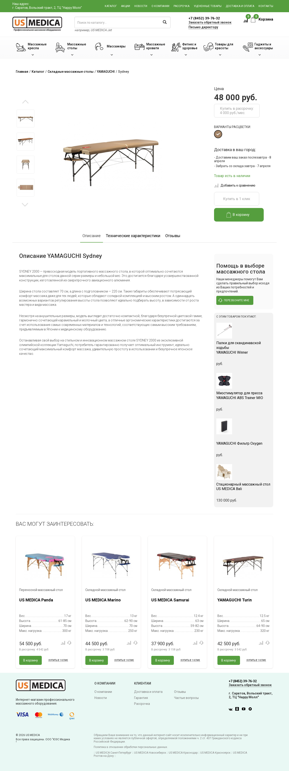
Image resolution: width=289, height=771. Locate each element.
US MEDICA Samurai (170, 600)
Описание (91, 235)
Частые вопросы (186, 698)
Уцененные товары (207, 6)
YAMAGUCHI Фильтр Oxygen (243, 441)
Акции (125, 6)
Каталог (111, 6)
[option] (25, 118)
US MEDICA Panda (36, 600)
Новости (140, 6)
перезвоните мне (234, 300)
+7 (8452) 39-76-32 (204, 18)
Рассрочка (181, 6)
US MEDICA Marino (103, 600)
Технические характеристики (133, 235)
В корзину (238, 215)
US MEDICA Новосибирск (150, 752)
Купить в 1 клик (236, 199)
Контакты (266, 6)
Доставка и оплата (240, 6)
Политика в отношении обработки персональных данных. (131, 747)
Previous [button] (25, 102)
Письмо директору (203, 27)
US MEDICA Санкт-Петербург (113, 752)
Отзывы (172, 235)
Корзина (262, 19)
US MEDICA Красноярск (215, 752)
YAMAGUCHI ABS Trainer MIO (243, 395)
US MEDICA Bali (243, 486)
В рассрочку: (34, 649)
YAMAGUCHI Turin (234, 600)
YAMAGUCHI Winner (243, 348)
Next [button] (25, 204)
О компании (160, 6)
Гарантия (141, 698)
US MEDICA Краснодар (183, 752)
